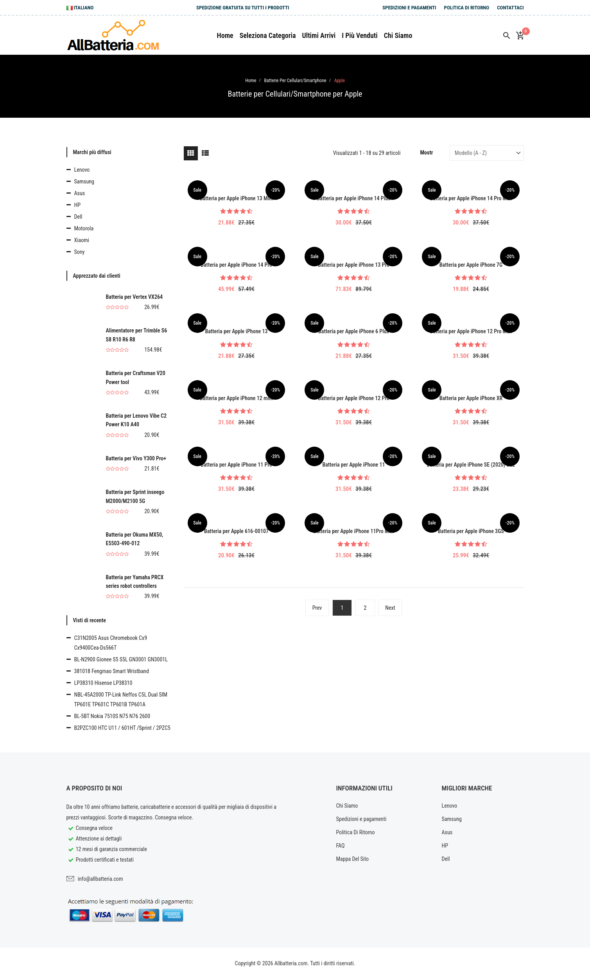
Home (225, 35)
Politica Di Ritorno (467, 8)
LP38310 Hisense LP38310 (103, 683)
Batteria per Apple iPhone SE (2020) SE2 (471, 465)
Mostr (426, 152)
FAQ (340, 845)
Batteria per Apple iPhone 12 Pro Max (471, 331)
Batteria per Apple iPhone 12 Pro (353, 398)
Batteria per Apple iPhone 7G (470, 265)
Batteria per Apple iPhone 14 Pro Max (471, 198)
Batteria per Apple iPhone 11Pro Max (353, 531)
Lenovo (82, 170)
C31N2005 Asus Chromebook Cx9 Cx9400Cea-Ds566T (110, 643)
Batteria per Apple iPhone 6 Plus (353, 331)
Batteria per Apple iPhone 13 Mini (236, 198)
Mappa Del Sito (352, 859)
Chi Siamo (347, 806)
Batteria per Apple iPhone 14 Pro (236, 265)
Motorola (84, 228)
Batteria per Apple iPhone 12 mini (236, 398)
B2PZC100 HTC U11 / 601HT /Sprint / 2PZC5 (122, 728)
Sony (79, 252)
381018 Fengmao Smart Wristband (111, 671)
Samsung (84, 181)
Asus (79, 193)
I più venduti (360, 35)
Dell (78, 217)
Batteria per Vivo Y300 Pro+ (136, 458)
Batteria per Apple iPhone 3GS (471, 531)
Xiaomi (81, 240)
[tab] (191, 153)
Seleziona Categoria (268, 35)
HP (77, 205)
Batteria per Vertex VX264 (134, 297)
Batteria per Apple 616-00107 (236, 531)
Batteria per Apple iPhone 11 (353, 465)
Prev (317, 608)
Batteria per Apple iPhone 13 (236, 331)
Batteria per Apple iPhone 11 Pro (236, 465)
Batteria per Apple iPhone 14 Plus (354, 198)
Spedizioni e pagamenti (409, 8)
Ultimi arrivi (318, 35)
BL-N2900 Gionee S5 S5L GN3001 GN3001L (121, 659)
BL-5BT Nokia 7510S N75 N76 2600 (112, 716)
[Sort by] (487, 153)
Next (390, 608)
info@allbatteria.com (100, 879)
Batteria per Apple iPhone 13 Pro (353, 265)
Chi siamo (398, 35)
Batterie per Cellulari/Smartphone (295, 80)
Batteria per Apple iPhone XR (471, 398)
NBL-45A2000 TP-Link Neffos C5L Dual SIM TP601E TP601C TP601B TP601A (120, 699)
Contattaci (510, 8)
